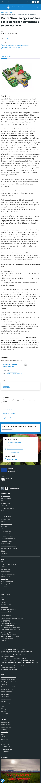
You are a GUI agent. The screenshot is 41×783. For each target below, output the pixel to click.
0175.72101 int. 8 (12, 372)
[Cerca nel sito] (37, 7)
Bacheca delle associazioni (7, 581)
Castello (3, 567)
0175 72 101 (6, 620)
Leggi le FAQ (4, 684)
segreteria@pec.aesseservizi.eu (11, 669)
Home (2, 12)
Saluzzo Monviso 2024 (6, 749)
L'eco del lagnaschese (6, 584)
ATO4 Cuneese (4, 737)
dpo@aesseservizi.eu (9, 668)
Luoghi (2, 600)
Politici (2, 511)
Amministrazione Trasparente (8, 677)
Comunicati (3, 586)
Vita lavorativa (4, 553)
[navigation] (3, 7)
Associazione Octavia (6, 742)
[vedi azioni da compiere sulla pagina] (12, 39)
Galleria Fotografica (6, 604)
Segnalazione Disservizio (7, 689)
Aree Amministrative (6, 498)
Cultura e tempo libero (6, 534)
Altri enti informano (6, 576)
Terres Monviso (4, 739)
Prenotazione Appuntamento (8, 687)
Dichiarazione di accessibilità (8, 679)
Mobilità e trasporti (5, 543)
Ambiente (3, 521)
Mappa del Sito (4, 714)
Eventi (2, 597)
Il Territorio (3, 602)
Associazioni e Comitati (6, 612)
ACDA (2, 734)
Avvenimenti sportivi (6, 569)
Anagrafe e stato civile (6, 524)
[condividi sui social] (4, 39)
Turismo (3, 551)
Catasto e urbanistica (6, 531)
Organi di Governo (5, 496)
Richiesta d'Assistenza (6, 692)
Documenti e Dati (5, 503)
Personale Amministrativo (7, 508)
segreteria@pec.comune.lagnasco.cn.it (13, 627)
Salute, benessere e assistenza (8, 546)
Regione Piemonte (5, 722)
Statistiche (3, 711)
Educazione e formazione (7, 536)
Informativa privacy (6, 699)
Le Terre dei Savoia (5, 747)
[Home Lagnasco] (15, 7)
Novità (6, 12)
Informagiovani (4, 579)
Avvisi (11, 12)
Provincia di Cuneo (5, 724)
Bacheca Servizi (5, 694)
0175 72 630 (6, 622)
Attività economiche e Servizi (8, 609)
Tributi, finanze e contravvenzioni (9, 548)
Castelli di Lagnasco (6, 727)
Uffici (2, 501)
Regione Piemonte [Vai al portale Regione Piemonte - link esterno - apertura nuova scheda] (5, 2)
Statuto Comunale (5, 696)
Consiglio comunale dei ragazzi (8, 564)
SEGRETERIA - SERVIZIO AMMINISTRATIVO (10, 365)
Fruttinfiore (3, 729)
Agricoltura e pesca (5, 519)
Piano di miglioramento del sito (8, 682)
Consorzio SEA (4, 732)
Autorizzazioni (4, 529)
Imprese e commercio (6, 541)
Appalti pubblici (4, 526)
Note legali (3, 701)
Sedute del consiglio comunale (8, 574)
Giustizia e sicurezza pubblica (8, 539)
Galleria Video (4, 607)
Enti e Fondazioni (5, 506)
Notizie (2, 562)
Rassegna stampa (5, 571)
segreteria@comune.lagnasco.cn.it (14, 373)
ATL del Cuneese (5, 744)
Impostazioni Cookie (6, 704)
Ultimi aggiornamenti (6, 709)
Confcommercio (5, 751)
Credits (2, 706)
